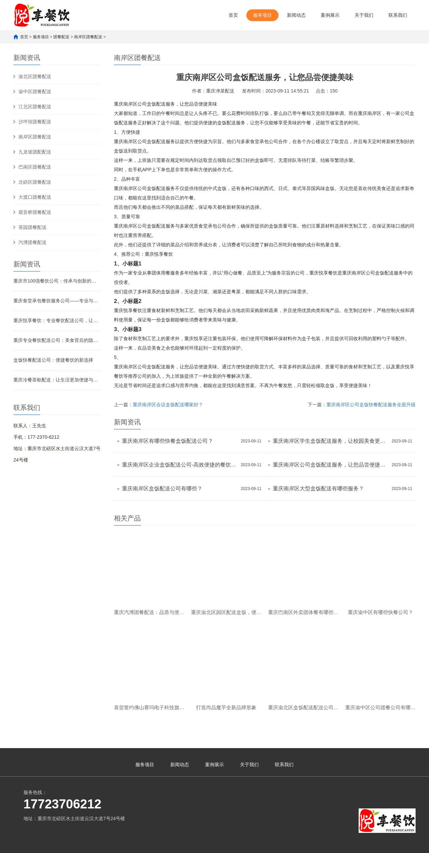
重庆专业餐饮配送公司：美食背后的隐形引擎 (57, 340)
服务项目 (262, 15)
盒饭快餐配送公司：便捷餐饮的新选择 (53, 360)
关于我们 (364, 15)
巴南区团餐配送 (34, 167)
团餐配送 (61, 37)
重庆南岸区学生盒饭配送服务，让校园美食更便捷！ (330, 441)
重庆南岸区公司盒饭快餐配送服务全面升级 (371, 404)
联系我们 (397, 15)
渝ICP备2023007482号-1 (128, 844)
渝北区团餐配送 (34, 76)
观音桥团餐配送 (34, 212)
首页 (233, 15)
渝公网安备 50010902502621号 (190, 843)
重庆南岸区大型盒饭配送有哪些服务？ (318, 488)
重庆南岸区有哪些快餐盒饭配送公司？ (167, 441)
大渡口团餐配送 (34, 197)
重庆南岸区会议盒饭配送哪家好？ (168, 404)
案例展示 (330, 15)
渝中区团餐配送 (34, 91)
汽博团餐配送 (32, 242)
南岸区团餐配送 (88, 37)
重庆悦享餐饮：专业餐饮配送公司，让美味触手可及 (57, 320)
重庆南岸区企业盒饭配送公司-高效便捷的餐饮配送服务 (180, 465)
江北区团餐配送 (34, 106)
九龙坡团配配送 (34, 152)
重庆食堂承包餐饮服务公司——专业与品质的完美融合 (57, 300)
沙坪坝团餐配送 (34, 121)
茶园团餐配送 (32, 227)
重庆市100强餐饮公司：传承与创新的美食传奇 (57, 281)
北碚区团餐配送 (34, 182)
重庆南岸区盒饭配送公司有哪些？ (162, 488)
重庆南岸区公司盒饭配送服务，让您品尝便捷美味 (330, 465)
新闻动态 (296, 15)
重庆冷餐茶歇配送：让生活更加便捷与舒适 (57, 379)
